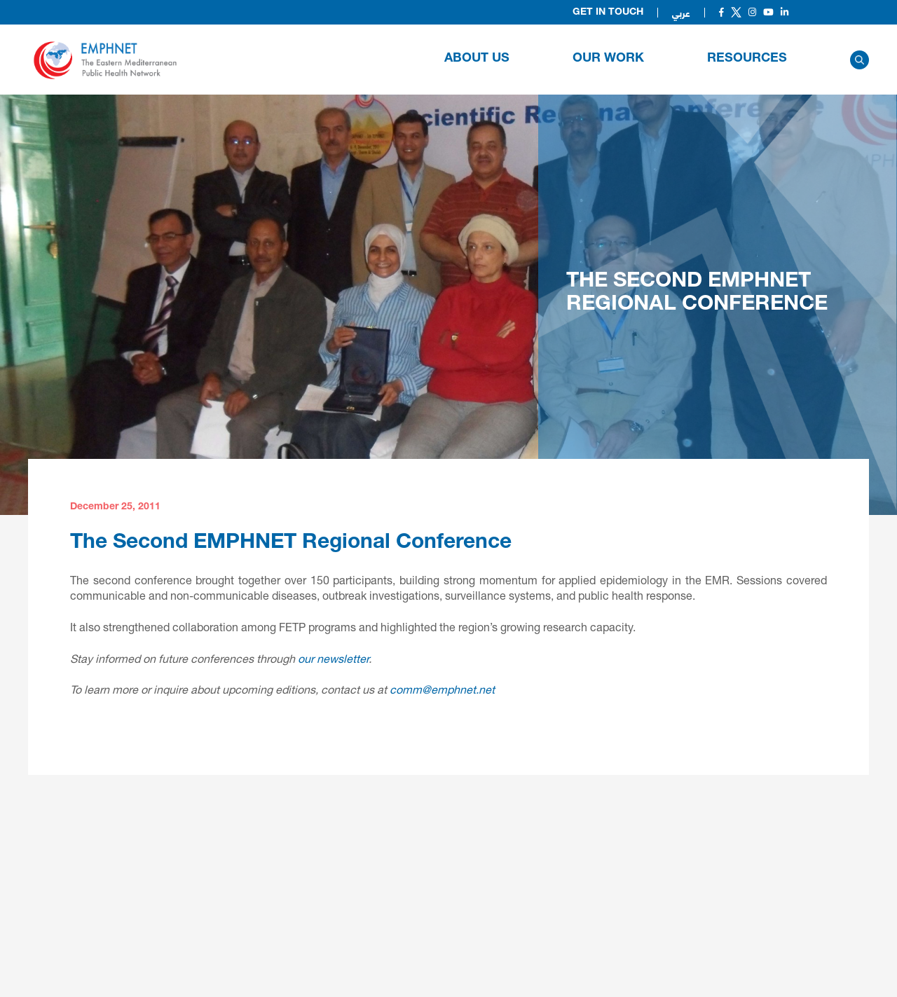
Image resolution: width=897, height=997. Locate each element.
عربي (681, 13)
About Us (476, 59)
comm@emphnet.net (442, 689)
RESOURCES (747, 59)
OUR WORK (608, 59)
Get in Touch (608, 13)
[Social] (721, 12)
